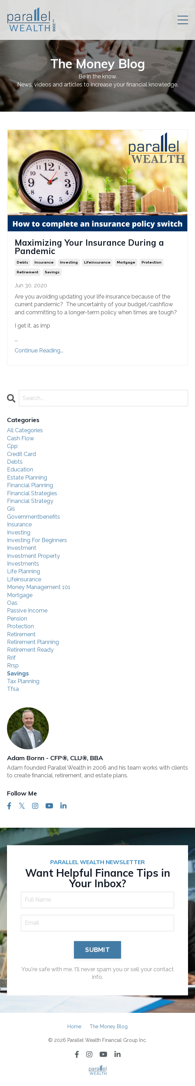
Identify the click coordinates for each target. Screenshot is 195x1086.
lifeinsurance (97, 262)
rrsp (13, 665)
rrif (11, 657)
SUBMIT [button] (97, 949)
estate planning (27, 477)
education (20, 469)
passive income (27, 610)
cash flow (20, 438)
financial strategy (30, 501)
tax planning (23, 681)
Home (74, 1026)
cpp (12, 446)
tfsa (13, 689)
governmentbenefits (33, 516)
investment (21, 548)
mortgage (126, 262)
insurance (44, 262)
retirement (27, 272)
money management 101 (38, 587)
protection (152, 262)
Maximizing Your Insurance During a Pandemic (89, 246)
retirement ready (30, 649)
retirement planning (33, 642)
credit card (21, 454)
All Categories (25, 430)
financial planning (30, 485)
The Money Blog (109, 1026)
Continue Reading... (39, 350)
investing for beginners (37, 540)
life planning (23, 571)
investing (69, 262)
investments (23, 563)
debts (22, 262)
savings (52, 272)
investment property (33, 556)
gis (11, 508)
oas (12, 603)
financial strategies (32, 493)
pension (17, 618)
